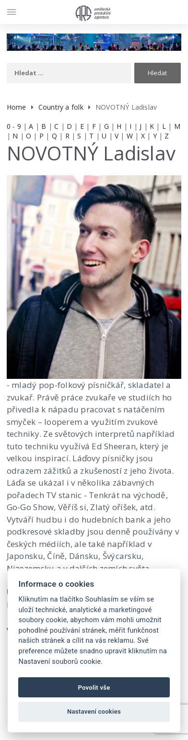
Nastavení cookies (94, 711)
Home (16, 107)
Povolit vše (94, 687)
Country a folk (60, 107)
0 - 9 (14, 126)
